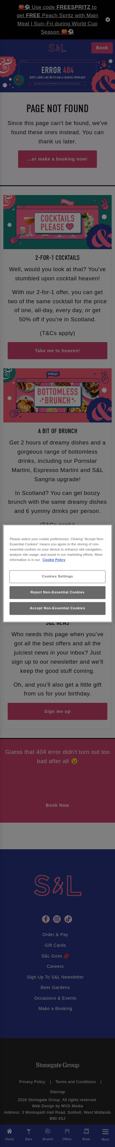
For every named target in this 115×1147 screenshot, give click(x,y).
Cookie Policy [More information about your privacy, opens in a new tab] (54, 560)
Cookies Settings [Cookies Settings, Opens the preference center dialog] (57, 576)
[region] (57, 573)
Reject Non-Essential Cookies (57, 592)
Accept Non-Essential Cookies (57, 608)
